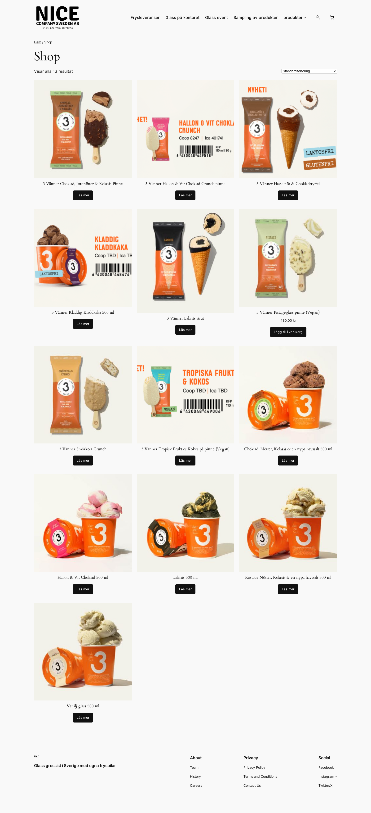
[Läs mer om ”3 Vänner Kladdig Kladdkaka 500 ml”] (83, 324)
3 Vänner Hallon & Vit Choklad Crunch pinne (185, 183)
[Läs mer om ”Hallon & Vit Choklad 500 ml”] (83, 589)
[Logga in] (317, 18)
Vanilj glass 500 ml (83, 706)
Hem (37, 42)
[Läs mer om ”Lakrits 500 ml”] (185, 589)
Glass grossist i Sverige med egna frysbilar (75, 765)
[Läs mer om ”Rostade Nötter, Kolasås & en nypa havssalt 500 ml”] (288, 589)
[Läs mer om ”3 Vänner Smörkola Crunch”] (83, 460)
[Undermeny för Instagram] (336, 777)
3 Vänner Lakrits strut (185, 318)
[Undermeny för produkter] (305, 17)
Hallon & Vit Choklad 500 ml (82, 577)
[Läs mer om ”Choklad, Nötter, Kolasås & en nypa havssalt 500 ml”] (288, 460)
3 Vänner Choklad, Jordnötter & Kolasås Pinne (83, 183)
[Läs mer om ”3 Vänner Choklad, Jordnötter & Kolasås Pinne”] (83, 195)
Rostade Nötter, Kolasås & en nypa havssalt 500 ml (288, 577)
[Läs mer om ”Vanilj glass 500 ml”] (83, 718)
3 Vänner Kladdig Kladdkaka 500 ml (83, 312)
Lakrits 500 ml (185, 577)
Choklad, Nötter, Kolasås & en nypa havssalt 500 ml (288, 449)
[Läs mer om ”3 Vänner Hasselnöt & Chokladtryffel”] (288, 195)
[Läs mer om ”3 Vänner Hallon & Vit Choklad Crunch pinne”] (185, 195)
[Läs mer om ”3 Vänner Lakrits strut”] (185, 330)
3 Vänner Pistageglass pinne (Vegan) (288, 312)
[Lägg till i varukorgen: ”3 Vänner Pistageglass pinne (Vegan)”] (288, 332)
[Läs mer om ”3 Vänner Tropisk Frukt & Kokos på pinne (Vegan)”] (185, 460)
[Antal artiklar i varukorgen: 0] (332, 18)
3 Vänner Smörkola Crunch (82, 449)
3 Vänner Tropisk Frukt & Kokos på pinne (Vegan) (185, 449)
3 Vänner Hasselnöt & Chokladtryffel (288, 183)
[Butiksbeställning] (309, 71)
